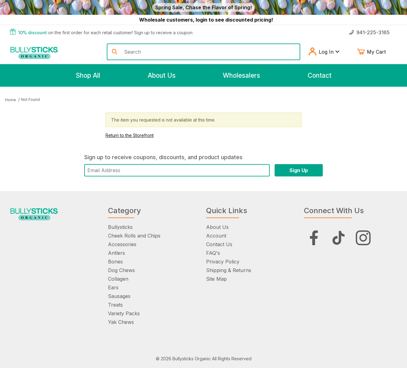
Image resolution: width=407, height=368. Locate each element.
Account (216, 236)
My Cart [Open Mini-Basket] (376, 52)
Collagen (118, 279)
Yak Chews (121, 322)
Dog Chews (121, 270)
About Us (217, 227)
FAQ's (213, 253)
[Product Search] (209, 52)
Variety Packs (124, 313)
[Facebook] (314, 238)
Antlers (116, 253)
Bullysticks (120, 227)
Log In (323, 52)
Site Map (216, 279)
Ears (113, 287)
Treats (115, 305)
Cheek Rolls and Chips (134, 236)
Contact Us (219, 244)
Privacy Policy (222, 261)
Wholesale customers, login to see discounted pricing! (206, 20)
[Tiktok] (338, 238)
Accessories (122, 244)
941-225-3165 (369, 32)
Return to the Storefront (130, 135)
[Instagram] (363, 238)
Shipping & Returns (228, 270)
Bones (115, 261)
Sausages (119, 296)
